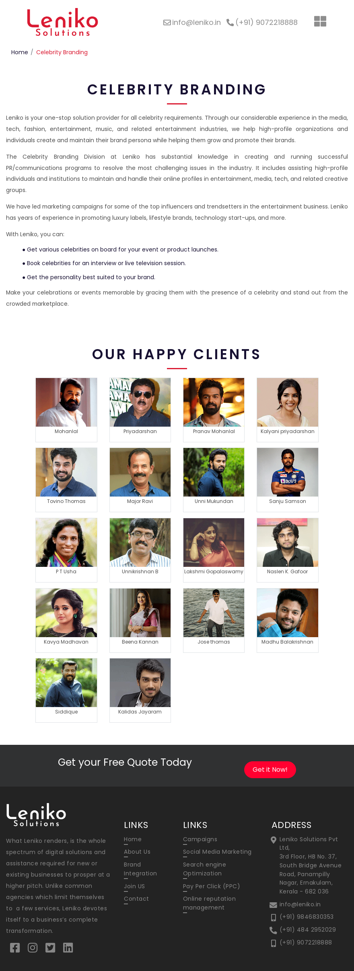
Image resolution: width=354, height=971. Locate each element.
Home (19, 52)
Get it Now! (270, 769)
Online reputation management (209, 903)
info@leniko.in (300, 904)
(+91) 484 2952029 (308, 930)
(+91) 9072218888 (306, 942)
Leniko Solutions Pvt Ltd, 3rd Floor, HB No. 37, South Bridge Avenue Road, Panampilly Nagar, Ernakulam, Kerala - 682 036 (311, 865)
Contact (136, 899)
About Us (137, 852)
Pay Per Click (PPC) (212, 886)
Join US (134, 886)
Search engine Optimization (204, 869)
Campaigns (200, 839)
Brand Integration (140, 869)
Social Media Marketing (217, 852)
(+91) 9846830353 (307, 917)
